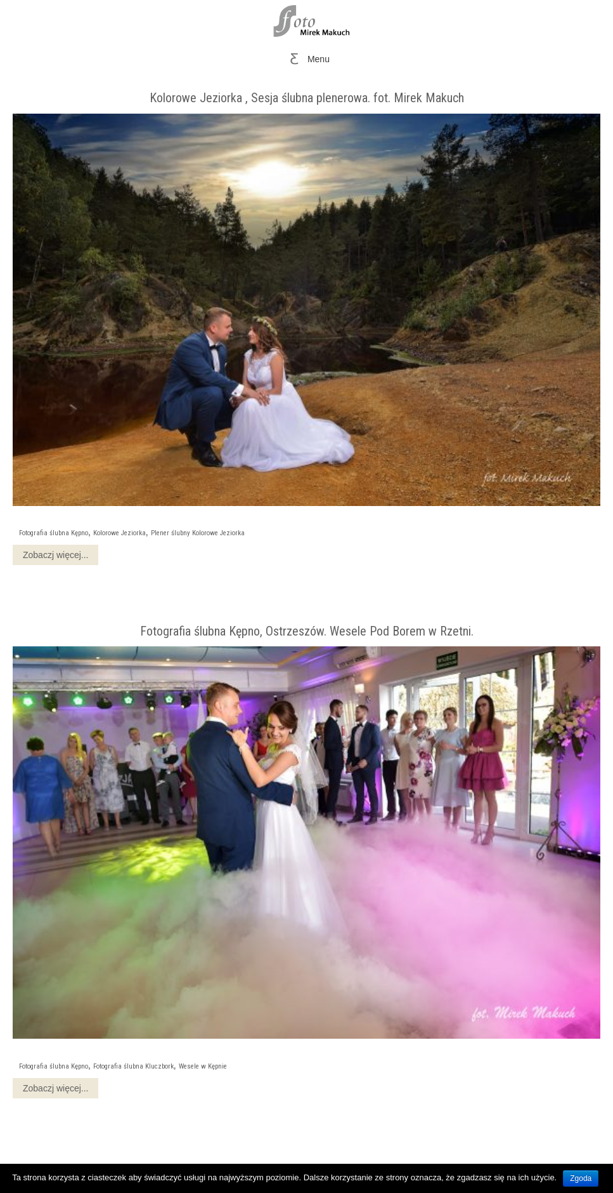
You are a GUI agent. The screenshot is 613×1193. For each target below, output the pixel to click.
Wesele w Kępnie (203, 1066)
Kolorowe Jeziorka (119, 533)
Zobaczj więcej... (55, 555)
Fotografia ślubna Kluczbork (133, 1066)
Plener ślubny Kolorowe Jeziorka (198, 533)
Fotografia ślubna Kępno (53, 533)
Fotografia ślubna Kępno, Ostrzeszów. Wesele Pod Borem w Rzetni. (307, 631)
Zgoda (580, 1178)
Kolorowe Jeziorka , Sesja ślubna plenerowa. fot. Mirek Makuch (307, 97)
